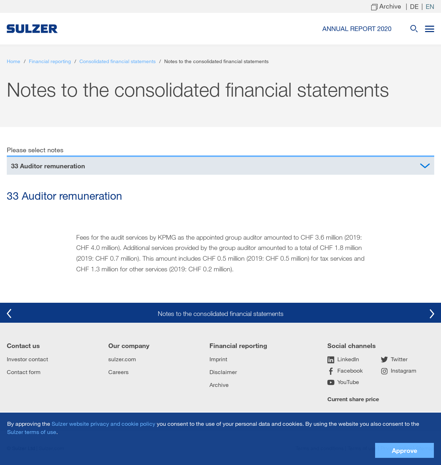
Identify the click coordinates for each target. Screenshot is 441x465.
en (430, 6)
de (414, 6)
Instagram (398, 371)
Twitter (394, 359)
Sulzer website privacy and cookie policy (103, 423)
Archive (219, 384)
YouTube (343, 382)
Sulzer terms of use (31, 431)
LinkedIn (343, 359)
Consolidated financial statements (117, 61)
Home (13, 61)
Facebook (345, 371)
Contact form (24, 371)
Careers (118, 371)
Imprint (218, 359)
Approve (404, 450)
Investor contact (27, 359)
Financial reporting (50, 61)
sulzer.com (122, 359)
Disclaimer (223, 371)
